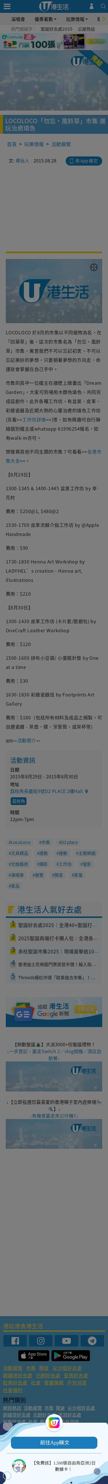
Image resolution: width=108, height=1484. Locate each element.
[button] (54, 1443)
